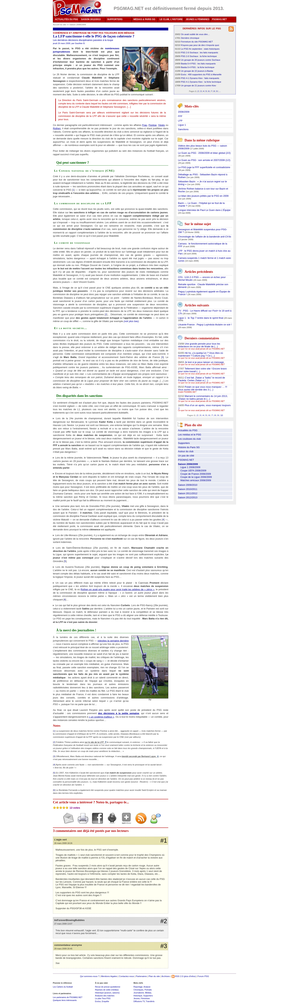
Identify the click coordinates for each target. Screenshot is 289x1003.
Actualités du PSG (188, 430)
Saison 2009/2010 (187, 485)
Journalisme (138, 993)
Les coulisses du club (189, 438)
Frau (144, 125)
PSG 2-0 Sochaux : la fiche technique (199, 56)
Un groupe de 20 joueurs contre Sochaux (200, 60)
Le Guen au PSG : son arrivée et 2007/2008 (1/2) (204, 160)
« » (101, 716)
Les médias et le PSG (189, 434)
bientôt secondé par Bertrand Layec (139, 756)
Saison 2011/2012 (187, 493)
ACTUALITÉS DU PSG (66, 19)
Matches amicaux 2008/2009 (195, 480)
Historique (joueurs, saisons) (107, 993)
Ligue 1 (182, 125)
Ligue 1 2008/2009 (190, 467)
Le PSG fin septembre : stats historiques (200, 49)
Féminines (145, 998)
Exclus (98, 1001)
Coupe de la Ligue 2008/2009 (196, 477)
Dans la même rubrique (202, 140)
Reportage (137, 987)
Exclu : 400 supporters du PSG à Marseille (201, 74)
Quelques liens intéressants (65, 1000)
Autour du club (186, 451)
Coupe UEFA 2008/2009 (193, 470)
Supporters (184, 443)
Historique (137, 996)
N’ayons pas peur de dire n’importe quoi (200, 45)
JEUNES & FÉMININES (198, 19)
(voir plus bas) (131, 321)
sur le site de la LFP (94, 742)
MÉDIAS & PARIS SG (144, 19)
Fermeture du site (197, 41)
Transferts (150, 1001)
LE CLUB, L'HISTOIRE (171, 19)
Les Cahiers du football (63, 987)
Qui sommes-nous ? (89, 976)
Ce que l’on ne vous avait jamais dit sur (201, 349)
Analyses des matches (104, 996)
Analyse (147, 987)
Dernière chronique (190, 38)
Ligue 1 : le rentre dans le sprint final (201, 318)
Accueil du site (59, 24)
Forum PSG (203, 976)
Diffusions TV (139, 1001)
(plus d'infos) (190, 976)
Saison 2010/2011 (187, 489)
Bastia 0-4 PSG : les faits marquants (198, 63)
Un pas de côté (186, 455)
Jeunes (136, 998)
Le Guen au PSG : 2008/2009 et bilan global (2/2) (204, 153)
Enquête (105, 1001)
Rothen (57, 128)
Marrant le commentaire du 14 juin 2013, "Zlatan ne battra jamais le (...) (203, 397)
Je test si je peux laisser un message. (204, 362)
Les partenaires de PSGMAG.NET (67, 997)
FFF (180, 116)
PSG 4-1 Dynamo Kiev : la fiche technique (201, 82)
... (220, 91)
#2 (163, 921)
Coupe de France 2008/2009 (195, 473)
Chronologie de (204, 236)
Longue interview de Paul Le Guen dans (204, 210)
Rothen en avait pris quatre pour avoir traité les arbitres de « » (117, 589)
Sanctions (183, 129)
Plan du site (154, 976)
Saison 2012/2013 (187, 497)
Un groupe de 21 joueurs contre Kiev (198, 85)
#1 (163, 840)
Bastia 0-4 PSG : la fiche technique (197, 67)
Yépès (161, 125)
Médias (148, 993)
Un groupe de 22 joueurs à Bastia (197, 71)
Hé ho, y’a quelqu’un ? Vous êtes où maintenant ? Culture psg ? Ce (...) (200, 354)
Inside (187, 392)
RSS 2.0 (177, 976)
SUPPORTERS (115, 19)
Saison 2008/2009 (77, 24)
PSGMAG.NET (219, 19)
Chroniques (138, 990)
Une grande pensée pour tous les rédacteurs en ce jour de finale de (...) (199, 345)
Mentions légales (109, 976)
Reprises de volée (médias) (107, 990)
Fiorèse (152, 125)
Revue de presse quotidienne (107, 987)
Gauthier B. (80, 43)
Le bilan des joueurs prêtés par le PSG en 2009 (203, 195)
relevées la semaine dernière (113, 640)
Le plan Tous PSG (103, 998)
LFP (180, 120)
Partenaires (141, 976)
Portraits (148, 990)
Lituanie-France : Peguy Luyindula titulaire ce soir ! (205, 324)
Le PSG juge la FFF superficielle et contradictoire (204, 167)
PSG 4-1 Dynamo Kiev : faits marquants (200, 78)
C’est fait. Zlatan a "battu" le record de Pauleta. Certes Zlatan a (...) (201, 379)
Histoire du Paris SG (189, 447)
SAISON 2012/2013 (91, 19)
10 (221, 415)
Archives (165, 976)
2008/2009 (183, 111)
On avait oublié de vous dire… (195, 34)
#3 (163, 946)
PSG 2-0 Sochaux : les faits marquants (199, 52)
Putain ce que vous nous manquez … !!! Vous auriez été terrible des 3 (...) (202, 388)
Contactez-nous (126, 976)
